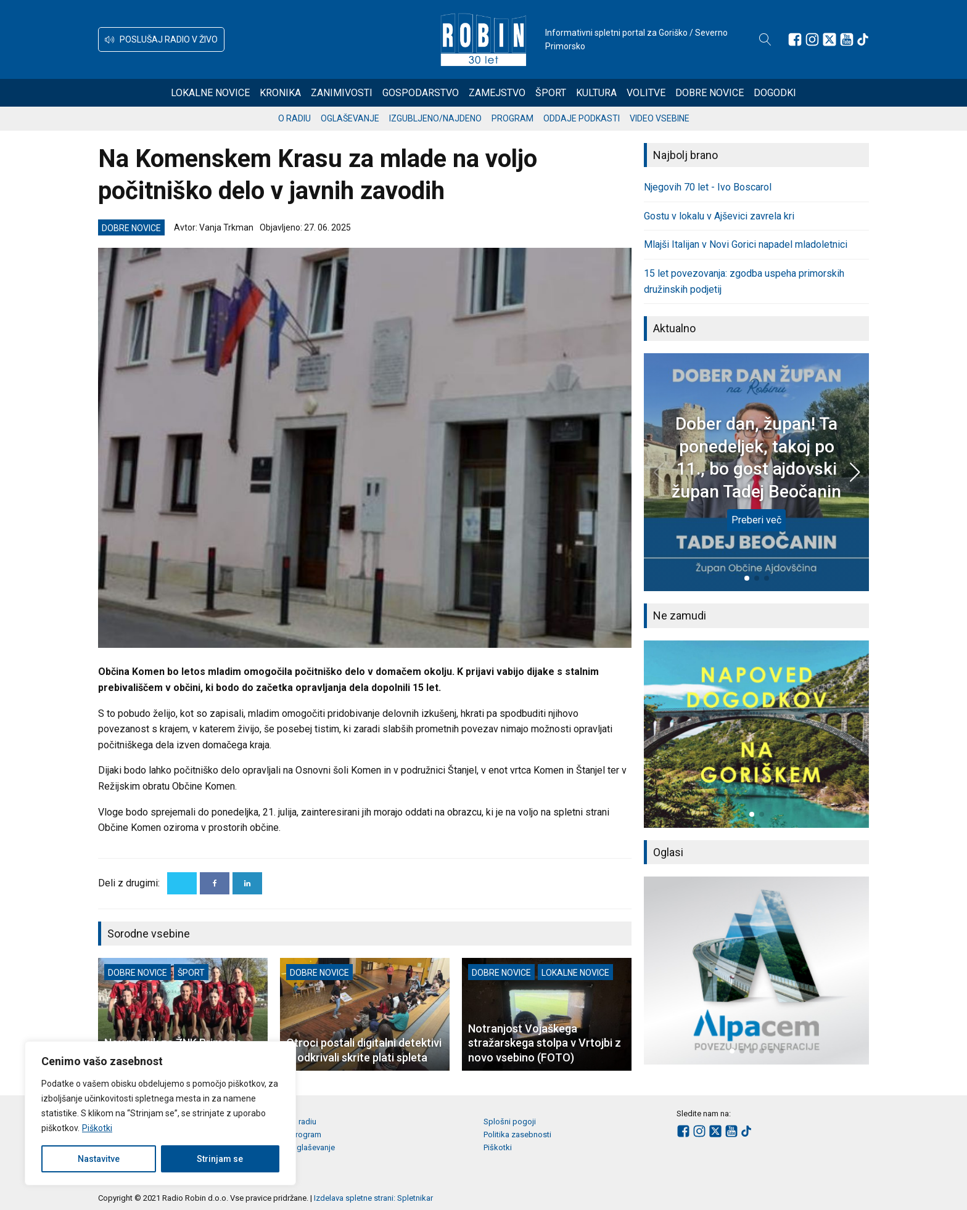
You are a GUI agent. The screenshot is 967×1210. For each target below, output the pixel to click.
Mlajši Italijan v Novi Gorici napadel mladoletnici (745, 244)
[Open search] (765, 39)
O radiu (294, 118)
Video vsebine (659, 118)
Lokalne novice (210, 93)
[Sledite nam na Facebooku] (795, 39)
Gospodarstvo (420, 93)
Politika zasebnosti (517, 1134)
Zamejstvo (497, 93)
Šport (550, 93)
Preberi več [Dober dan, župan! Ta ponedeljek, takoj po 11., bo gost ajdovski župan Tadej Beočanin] (756, 520)
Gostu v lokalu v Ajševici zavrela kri (719, 216)
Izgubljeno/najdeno (435, 118)
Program (512, 118)
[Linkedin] (247, 883)
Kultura (596, 93)
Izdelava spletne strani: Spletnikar (373, 1198)
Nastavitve (99, 1159)
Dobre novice (709, 93)
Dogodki (775, 93)
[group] (756, 734)
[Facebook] (214, 883)
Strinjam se (220, 1159)
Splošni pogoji (510, 1121)
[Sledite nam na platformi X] (829, 39)
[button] (161, 39)
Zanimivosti (341, 93)
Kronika (280, 93)
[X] (182, 883)
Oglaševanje (350, 118)
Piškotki (97, 1128)
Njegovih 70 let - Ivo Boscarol (708, 187)
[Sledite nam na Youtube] (846, 39)
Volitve (646, 93)
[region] (160, 1113)
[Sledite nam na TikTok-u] (863, 39)
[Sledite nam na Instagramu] (812, 39)
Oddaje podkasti (581, 118)
